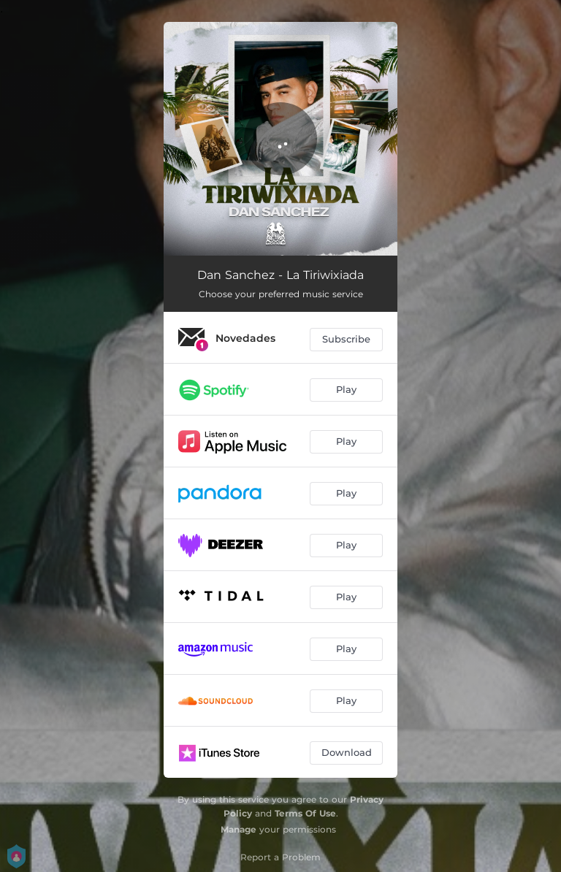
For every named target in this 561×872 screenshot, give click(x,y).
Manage (238, 829)
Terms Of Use (305, 813)
